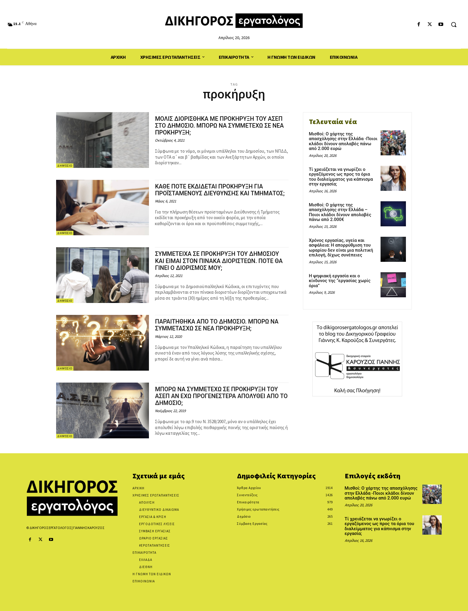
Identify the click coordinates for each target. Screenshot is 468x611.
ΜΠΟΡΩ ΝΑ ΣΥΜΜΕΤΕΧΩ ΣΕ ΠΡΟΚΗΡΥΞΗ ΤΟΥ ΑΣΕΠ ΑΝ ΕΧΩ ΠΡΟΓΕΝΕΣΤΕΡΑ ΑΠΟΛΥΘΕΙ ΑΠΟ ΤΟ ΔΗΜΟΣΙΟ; (221, 396)
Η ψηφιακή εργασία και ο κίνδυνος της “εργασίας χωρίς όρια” (340, 280)
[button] (454, 24)
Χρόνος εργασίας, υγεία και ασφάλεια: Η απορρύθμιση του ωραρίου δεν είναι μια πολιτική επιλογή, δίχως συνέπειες (341, 248)
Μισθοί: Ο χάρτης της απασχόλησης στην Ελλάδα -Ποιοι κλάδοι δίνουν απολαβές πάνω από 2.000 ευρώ (343, 141)
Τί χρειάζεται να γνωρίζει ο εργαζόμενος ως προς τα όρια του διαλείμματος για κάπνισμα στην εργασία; (341, 177)
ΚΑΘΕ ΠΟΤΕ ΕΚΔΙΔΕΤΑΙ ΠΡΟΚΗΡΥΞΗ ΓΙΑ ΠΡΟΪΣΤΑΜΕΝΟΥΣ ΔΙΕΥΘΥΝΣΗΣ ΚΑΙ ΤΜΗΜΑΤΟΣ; (213, 193)
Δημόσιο (64, 166)
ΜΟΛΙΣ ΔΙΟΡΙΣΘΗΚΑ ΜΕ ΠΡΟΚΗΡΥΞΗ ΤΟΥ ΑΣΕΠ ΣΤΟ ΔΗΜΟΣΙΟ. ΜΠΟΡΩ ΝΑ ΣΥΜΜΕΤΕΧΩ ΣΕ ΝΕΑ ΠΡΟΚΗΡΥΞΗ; (221, 125)
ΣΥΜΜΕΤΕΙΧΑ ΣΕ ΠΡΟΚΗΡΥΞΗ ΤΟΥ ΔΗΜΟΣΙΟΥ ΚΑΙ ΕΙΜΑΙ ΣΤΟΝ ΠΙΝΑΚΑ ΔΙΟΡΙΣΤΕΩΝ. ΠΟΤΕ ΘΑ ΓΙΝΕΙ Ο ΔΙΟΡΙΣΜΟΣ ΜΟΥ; (221, 260)
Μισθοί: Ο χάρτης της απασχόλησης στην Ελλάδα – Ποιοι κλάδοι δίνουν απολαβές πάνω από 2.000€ (340, 212)
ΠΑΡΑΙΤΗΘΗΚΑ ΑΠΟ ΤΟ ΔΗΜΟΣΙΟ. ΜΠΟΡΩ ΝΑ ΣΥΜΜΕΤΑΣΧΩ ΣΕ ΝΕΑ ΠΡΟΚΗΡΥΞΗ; (221, 325)
